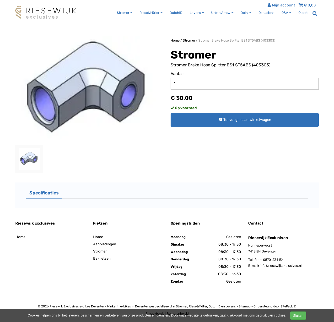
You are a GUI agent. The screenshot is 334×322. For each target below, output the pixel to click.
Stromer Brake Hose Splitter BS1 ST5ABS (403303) (236, 40)
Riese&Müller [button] (151, 13)
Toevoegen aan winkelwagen (244, 120)
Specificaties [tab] (44, 193)
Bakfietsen (102, 258)
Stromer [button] (124, 13)
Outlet (302, 13)
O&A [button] (286, 13)
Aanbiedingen (104, 244)
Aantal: (177, 73)
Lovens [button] (197, 13)
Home (175, 40)
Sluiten (298, 315)
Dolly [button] (246, 13)
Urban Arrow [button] (222, 13)
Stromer (189, 40)
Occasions (266, 13)
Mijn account (281, 5)
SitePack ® (288, 306)
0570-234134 (273, 260)
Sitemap (245, 306)
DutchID (176, 13)
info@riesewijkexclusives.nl (281, 266)
